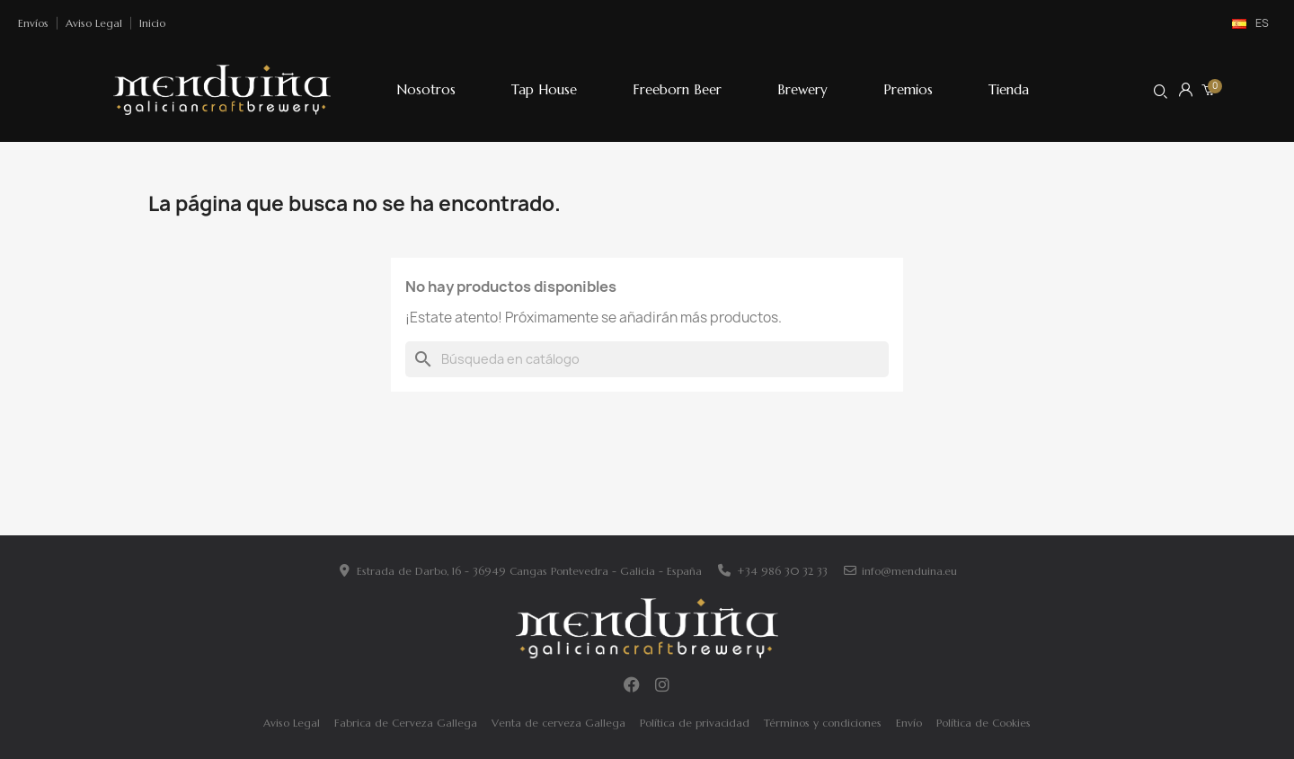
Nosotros (426, 89)
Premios (908, 89)
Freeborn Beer (677, 89)
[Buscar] (647, 359)
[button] (1160, 91)
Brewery (802, 89)
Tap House (544, 89)
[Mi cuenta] (1185, 89)
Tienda (1008, 89)
